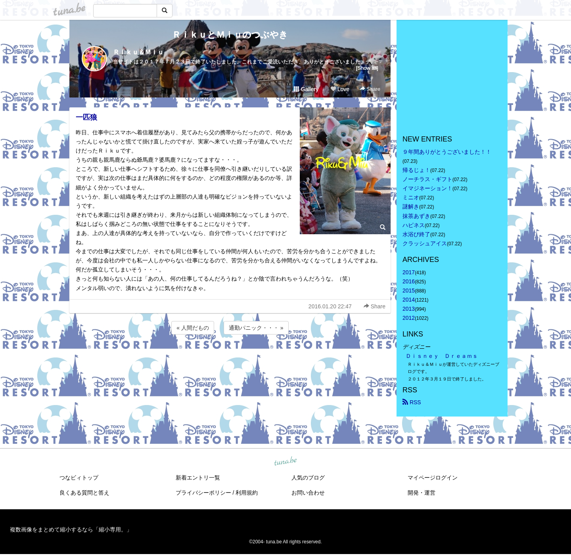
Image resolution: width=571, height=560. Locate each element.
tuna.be (285, 461)
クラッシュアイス (424, 243)
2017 (408, 272)
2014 (408, 299)
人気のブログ (308, 477)
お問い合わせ (308, 492)
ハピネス (413, 225)
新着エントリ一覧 (198, 477)
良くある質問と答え (84, 492)
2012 (408, 318)
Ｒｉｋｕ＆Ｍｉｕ (138, 52)
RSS (411, 402)
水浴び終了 (416, 234)
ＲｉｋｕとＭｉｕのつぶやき (230, 35)
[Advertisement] (230, 357)
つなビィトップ (78, 477)
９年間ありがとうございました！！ (446, 152)
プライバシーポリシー (203, 492)
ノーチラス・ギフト (427, 179)
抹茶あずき (416, 216)
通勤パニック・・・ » (256, 328)
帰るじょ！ (416, 170)
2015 (408, 290)
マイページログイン (433, 477)
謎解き (410, 206)
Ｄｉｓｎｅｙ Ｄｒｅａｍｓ (442, 356)
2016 (408, 281)
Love (339, 89)
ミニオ (410, 197)
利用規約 (247, 492)
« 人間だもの (192, 328)
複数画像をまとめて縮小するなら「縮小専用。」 (71, 529)
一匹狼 (86, 117)
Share (370, 89)
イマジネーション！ (427, 188)
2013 (408, 309)
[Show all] (367, 68)
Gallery (306, 89)
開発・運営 (421, 492)
